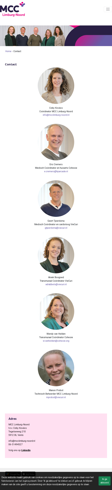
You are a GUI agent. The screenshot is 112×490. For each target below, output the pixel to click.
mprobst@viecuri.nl (56, 397)
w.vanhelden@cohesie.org (56, 340)
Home (8, 51)
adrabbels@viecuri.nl (56, 284)
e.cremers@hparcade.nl (56, 171)
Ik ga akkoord (104, 481)
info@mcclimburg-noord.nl (56, 115)
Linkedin (25, 450)
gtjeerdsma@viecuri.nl (56, 227)
